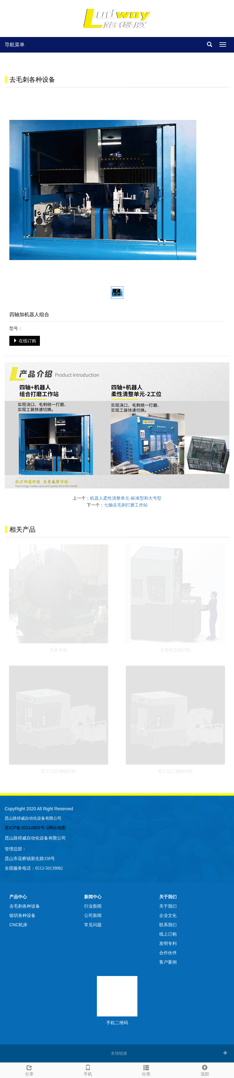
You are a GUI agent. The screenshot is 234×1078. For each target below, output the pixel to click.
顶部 (204, 1069)
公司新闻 (93, 915)
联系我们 (168, 924)
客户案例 (168, 962)
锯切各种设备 (22, 915)
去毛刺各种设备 (24, 906)
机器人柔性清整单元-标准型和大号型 (125, 498)
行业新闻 (93, 906)
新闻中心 (93, 896)
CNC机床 (18, 924)
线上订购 (168, 934)
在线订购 (24, 340)
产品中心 (18, 896)
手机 (88, 1069)
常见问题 (93, 924)
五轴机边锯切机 (175, 649)
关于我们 (168, 896)
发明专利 (168, 943)
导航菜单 (15, 44)
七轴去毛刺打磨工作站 (126, 504)
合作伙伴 (168, 952)
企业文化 (168, 915)
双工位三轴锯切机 (175, 771)
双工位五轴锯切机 (58, 771)
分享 (29, 1069)
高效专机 (58, 649)
